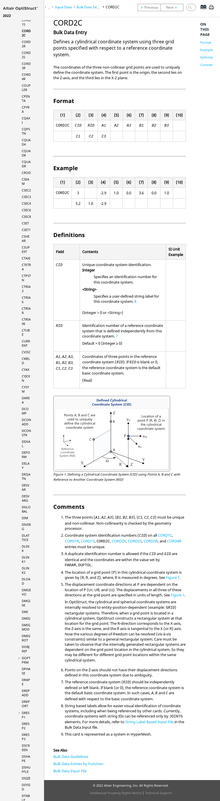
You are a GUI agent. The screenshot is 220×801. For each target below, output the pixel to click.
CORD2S (135, 541)
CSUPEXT (26, 249)
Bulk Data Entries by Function (78, 763)
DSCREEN (26, 747)
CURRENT (26, 343)
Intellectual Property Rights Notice (116, 793)
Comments (208, 65)
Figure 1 (173, 577)
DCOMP (25, 411)
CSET (25, 223)
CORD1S (88, 541)
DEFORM (26, 454)
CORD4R (174, 541)
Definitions (208, 57)
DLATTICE (26, 537)
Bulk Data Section (90, 7)
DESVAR (26, 487)
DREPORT (26, 703)
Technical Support (158, 793)
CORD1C (165, 535)
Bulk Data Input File (70, 770)
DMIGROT (26, 638)
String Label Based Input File (149, 721)
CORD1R (72, 541)
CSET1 (26, 230)
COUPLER (26, 87)
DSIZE (26, 778)
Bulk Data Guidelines (70, 756)
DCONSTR (26, 432)
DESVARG (26, 498)
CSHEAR (26, 238)
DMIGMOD (26, 627)
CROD (26, 172)
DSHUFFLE (26, 769)
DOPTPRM (26, 660)
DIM (25, 518)
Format (205, 42)
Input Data (63, 7)
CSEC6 (26, 210)
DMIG (26, 618)
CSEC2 (26, 190)
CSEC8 (26, 216)
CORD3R (151, 541)
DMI (25, 612)
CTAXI (26, 258)
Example (206, 50)
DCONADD (26, 422)
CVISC (26, 352)
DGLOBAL (26, 509)
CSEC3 (26, 197)
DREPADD (26, 692)
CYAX (25, 369)
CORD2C (112, 7)
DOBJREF (26, 649)
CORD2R (119, 541)
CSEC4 (26, 203)
